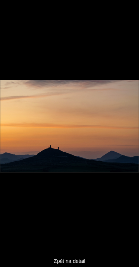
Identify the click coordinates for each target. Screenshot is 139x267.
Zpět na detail (69, 261)
